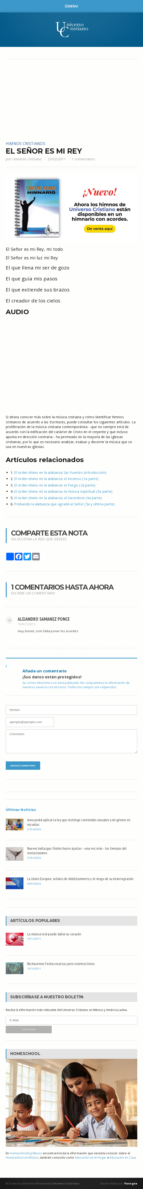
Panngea (130, 1183)
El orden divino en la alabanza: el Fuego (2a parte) (54, 485)
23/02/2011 (57, 159)
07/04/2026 (34, 829)
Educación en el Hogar (90, 1158)
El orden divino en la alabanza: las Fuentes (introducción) (60, 472)
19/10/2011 (34, 968)
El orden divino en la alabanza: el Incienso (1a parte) (56, 478)
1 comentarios (83, 159)
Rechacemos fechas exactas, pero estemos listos (61, 963)
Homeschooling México (26, 1153)
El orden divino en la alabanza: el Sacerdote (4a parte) (58, 498)
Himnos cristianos (25, 143)
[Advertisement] (71, 100)
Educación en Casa (123, 1158)
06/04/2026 (34, 883)
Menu (71, 6)
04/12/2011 (34, 938)
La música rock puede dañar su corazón (54, 934)
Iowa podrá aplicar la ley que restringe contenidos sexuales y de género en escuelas (78, 822)
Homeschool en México (22, 1158)
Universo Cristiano (27, 159)
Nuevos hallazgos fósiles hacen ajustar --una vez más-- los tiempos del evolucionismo (76, 850)
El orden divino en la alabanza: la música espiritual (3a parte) (63, 491)
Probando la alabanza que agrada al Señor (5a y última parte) (64, 504)
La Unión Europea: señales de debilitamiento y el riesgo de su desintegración (80, 878)
